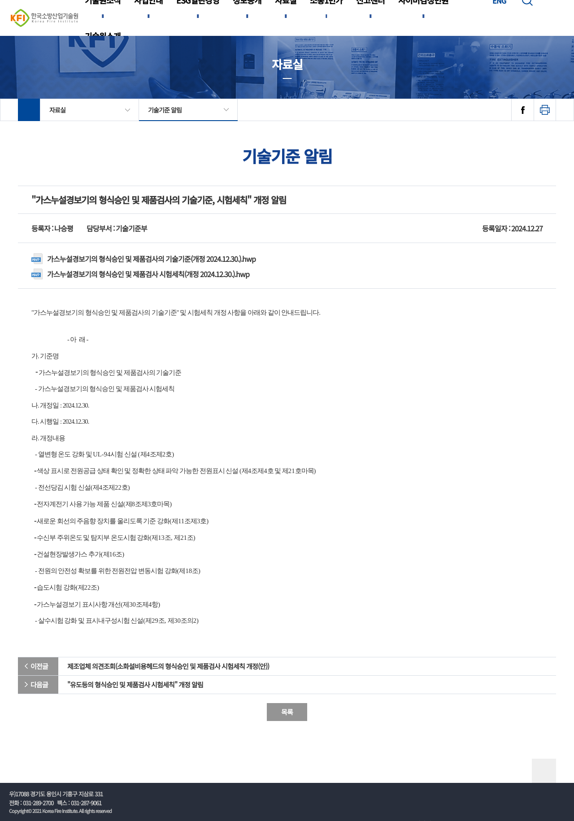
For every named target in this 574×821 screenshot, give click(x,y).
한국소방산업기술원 (44, 18)
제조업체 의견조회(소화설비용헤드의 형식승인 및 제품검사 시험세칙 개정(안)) (168, 666)
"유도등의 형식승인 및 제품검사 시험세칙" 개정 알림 (135, 684)
